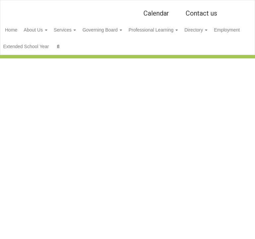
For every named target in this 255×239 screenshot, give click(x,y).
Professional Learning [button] (178, 30)
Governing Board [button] (123, 30)
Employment (28, 46)
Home (21, 30)
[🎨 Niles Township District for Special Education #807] (127, 4)
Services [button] (82, 30)
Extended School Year (74, 46)
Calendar (156, 13)
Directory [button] (224, 30)
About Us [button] (49, 30)
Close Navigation (140, 49)
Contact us (201, 13)
